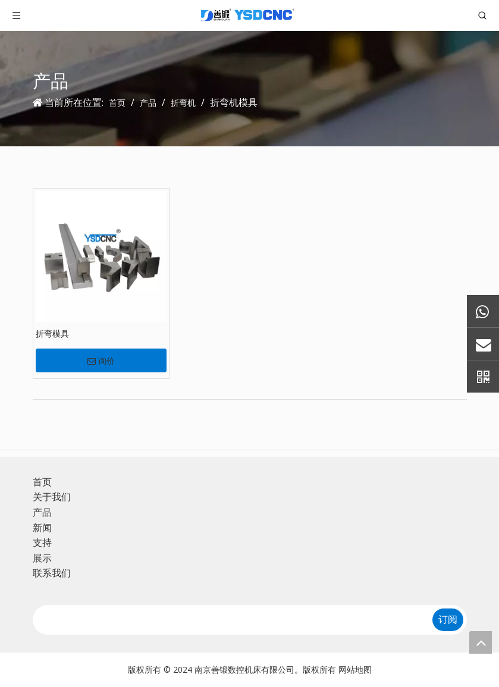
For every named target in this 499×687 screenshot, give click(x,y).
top (480, 642)
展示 (42, 557)
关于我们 (52, 496)
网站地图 (355, 669)
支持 (42, 542)
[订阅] (447, 619)
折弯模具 (52, 333)
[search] (228, 620)
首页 (42, 481)
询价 (101, 361)
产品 (42, 512)
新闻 (42, 527)
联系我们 (52, 572)
